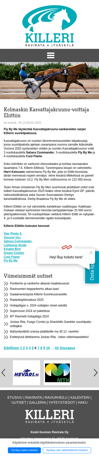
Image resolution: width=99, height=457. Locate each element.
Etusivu (15, 397)
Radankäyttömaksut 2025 (27, 300)
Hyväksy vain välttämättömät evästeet (67, 450)
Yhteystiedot (62, 402)
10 (48, 348)
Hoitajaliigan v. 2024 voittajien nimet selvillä (38, 305)
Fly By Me (11, 260)
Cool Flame (12, 257)
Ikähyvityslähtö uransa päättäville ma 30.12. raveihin (44, 331)
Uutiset (18, 402)
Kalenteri (80, 397)
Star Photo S (13, 233)
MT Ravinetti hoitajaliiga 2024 (29, 316)
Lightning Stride (15, 245)
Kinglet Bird (12, 249)
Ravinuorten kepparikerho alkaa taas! (34, 289)
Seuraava (67, 348)
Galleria (37, 402)
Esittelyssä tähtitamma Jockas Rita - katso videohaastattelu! (49, 337)
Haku (83, 402)
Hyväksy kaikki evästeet (24, 450)
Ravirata (33, 397)
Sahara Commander (18, 241)
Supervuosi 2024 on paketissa (30, 311)
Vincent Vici (12, 237)
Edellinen (11, 348)
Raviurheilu (56, 397)
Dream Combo (14, 253)
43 (57, 348)
